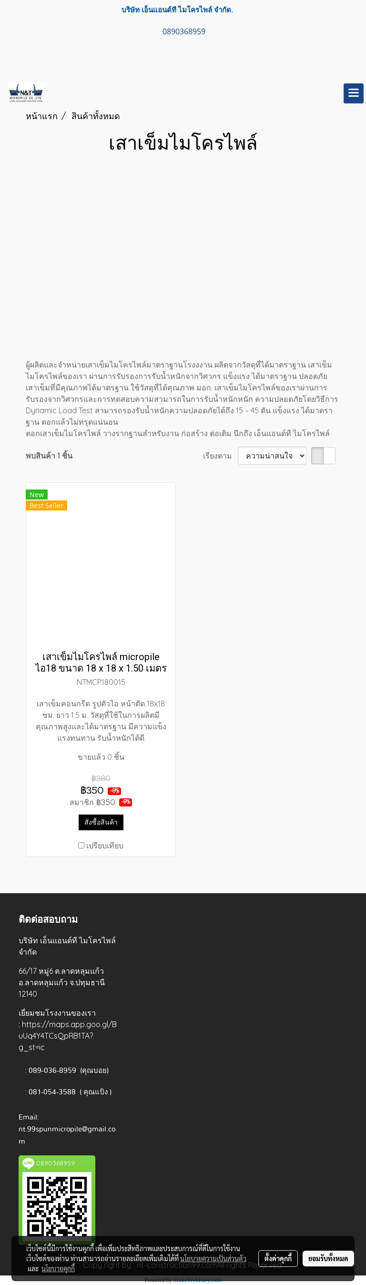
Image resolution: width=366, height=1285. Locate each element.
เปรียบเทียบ (104, 845)
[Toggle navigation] (353, 93)
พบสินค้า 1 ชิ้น (49, 455)
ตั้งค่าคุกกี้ (278, 1258)
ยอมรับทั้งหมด (328, 1258)
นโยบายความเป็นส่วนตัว (213, 1258)
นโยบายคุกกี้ (58, 1268)
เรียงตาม (220, 455)
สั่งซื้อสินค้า (101, 822)
